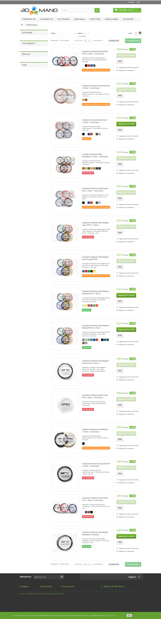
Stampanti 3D (28, 19)
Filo (22, 331)
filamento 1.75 (25, 327)
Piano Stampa (111, 19)
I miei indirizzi (65, 592)
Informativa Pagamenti (48, 598)
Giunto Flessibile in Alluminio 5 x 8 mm (38, 264)
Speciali (26, 289)
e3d (29, 337)
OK (129, 615)
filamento (36, 337)
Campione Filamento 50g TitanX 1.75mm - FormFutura (94, 121)
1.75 (27, 331)
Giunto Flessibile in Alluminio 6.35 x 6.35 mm (39, 89)
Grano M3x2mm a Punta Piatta (38, 72)
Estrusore (128, 19)
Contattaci (131, 2)
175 (22, 334)
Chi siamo (44, 590)
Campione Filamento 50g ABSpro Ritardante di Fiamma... (95, 533)
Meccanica (79, 19)
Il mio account (67, 586)
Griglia (135, 33)
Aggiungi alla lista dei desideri (128, 67)
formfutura (39, 334)
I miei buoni (65, 598)
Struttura (95, 19)
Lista (140, 33)
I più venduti (28, 66)
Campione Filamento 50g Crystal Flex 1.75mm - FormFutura (95, 396)
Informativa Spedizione (48, 595)
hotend (33, 331)
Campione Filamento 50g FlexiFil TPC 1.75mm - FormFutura (95, 499)
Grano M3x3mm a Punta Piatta (38, 210)
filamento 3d (30, 334)
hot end (43, 337)
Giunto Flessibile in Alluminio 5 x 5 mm (38, 175)
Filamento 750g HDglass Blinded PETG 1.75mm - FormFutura (38, 297)
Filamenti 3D (46, 19)
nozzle (23, 340)
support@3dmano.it (117, 604)
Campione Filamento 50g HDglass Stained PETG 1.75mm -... (95, 292)
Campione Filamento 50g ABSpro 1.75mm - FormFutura (95, 430)
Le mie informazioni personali (70, 595)
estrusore (43, 327)
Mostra (80, 33)
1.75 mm (35, 327)
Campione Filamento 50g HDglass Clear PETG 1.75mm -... (95, 224)
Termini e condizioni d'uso (49, 592)
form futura (41, 331)
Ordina (53, 33)
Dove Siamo (44, 600)
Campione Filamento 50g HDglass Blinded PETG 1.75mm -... (95, 327)
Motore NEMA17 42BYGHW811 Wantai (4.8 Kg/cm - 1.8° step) (40, 244)
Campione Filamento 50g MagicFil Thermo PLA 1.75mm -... (95, 362)
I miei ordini (65, 590)
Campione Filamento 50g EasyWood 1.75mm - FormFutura (95, 155)
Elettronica (63, 19)
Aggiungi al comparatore (126, 70)
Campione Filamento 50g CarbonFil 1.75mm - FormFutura (96, 465)
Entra (138, 2)
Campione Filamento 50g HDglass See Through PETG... (95, 258)
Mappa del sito (45, 603)
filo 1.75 (23, 337)
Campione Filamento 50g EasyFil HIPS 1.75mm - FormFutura (95, 52)
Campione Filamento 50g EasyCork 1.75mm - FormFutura (96, 87)
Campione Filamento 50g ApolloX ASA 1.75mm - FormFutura (95, 189)
